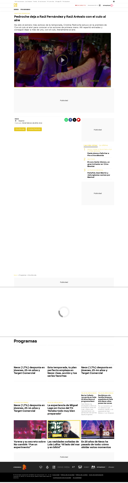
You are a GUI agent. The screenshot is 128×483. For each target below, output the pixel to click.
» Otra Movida (31, 276)
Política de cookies (82, 475)
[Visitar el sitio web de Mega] (67, 468)
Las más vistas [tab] (90, 146)
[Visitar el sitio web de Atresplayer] (102, 468)
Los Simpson (28, 1)
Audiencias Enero (21, 403)
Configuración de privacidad (62, 478)
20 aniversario (20, 1)
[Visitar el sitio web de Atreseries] (73, 468)
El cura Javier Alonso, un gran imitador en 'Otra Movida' (98, 165)
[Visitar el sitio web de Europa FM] (86, 468)
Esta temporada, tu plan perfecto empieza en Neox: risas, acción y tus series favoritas (62, 372)
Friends (35, 1)
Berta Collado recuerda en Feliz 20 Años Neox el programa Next (88, 399)
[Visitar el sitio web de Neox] (54, 468)
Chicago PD (57, 1)
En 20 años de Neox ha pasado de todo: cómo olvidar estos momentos (96, 445)
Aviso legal (55, 475)
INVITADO (91, 160)
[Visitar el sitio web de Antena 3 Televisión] (41, 468)
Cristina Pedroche (34, 130)
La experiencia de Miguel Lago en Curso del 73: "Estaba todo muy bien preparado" (63, 410)
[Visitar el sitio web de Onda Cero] (80, 468)
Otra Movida (20, 130)
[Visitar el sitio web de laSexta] (47, 468)
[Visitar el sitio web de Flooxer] (111, 468)
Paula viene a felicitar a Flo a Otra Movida (99, 151)
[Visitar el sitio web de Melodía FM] (93, 468)
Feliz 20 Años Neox (55, 403)
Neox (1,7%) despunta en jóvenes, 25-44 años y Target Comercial (29, 371)
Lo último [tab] (103, 146)
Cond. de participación (96, 475)
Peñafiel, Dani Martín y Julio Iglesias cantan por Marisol (98, 176)
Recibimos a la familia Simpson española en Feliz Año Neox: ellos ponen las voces (105, 400)
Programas (25, 10)
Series (16, 10)
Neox (15, 276)
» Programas (22, 276)
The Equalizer (65, 1)
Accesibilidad (77, 478)
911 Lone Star (50, 1)
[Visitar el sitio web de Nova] (60, 468)
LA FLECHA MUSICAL (95, 171)
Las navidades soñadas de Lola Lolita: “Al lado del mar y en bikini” (64, 445)
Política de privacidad (67, 475)
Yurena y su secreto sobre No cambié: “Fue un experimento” (30, 445)
